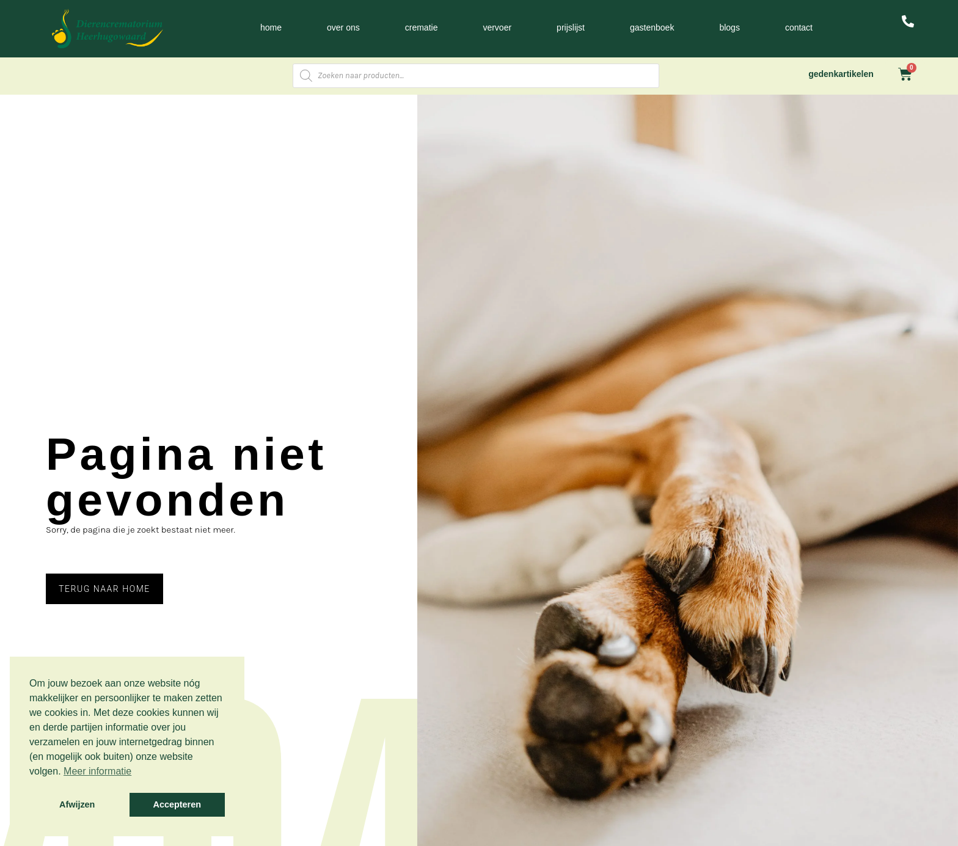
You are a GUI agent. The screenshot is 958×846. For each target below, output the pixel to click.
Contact (799, 27)
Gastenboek (652, 27)
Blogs (729, 27)
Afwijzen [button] (77, 804)
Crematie (421, 27)
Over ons (343, 27)
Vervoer (497, 27)
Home (271, 27)
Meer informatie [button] (97, 771)
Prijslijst (571, 27)
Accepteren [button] (177, 804)
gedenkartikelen (841, 74)
